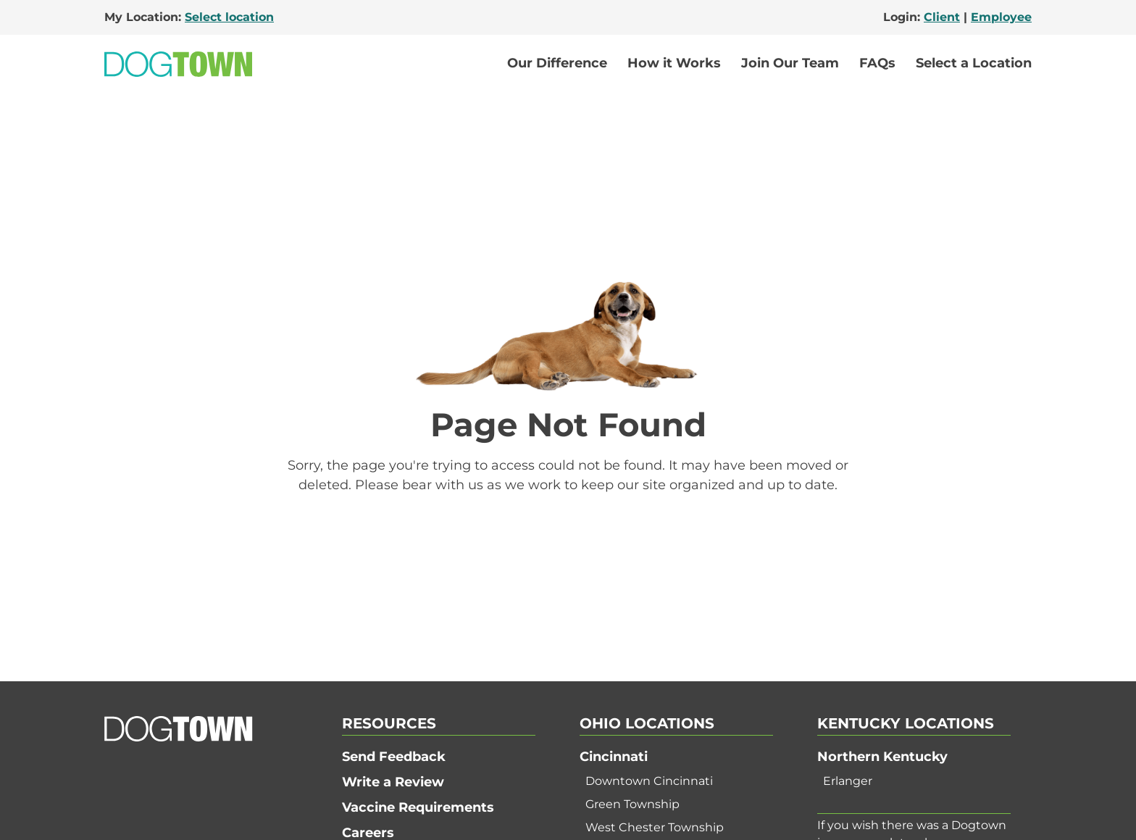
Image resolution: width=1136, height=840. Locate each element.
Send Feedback (394, 757)
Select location (229, 17)
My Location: (189, 17)
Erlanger (847, 781)
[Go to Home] (178, 64)
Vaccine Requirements (418, 807)
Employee (1001, 17)
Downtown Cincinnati (649, 781)
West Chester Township (654, 827)
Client (942, 17)
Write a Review (393, 782)
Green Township (632, 804)
